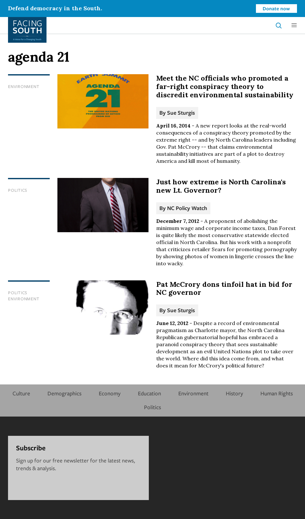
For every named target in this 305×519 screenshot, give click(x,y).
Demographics (64, 393)
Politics (17, 190)
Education (149, 393)
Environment (23, 86)
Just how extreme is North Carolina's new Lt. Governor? (221, 186)
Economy (110, 393)
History (234, 393)
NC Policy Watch (187, 208)
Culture (21, 393)
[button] (294, 25)
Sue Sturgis (181, 112)
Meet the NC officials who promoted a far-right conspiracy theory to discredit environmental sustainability (224, 86)
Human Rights (276, 393)
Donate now (276, 8)
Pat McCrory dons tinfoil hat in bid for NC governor (224, 288)
